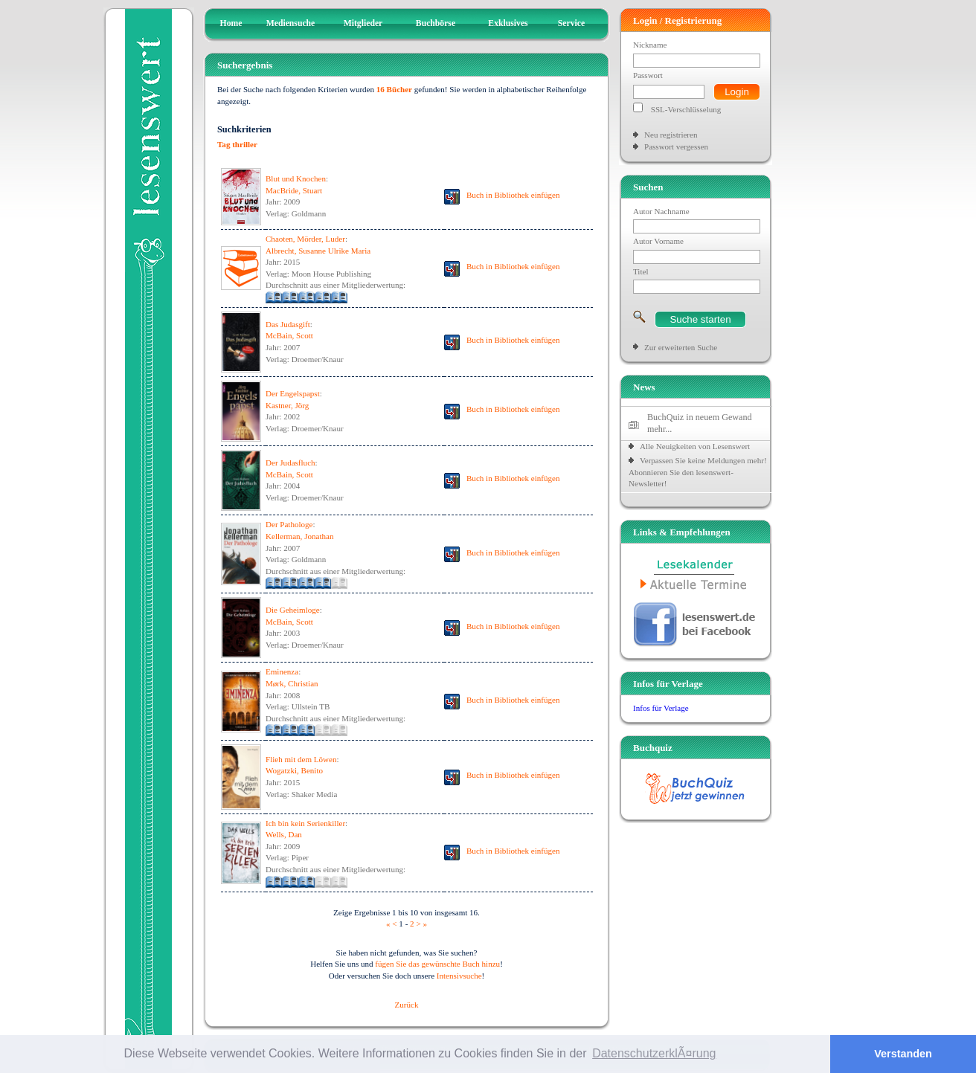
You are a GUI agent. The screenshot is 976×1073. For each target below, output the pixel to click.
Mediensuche (290, 23)
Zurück (407, 1004)
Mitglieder (363, 23)
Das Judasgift (288, 324)
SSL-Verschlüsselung (686, 109)
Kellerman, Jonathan (299, 536)
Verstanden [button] (903, 1054)
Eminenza (282, 671)
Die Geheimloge (293, 609)
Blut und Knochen (296, 178)
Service (571, 23)
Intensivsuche (459, 975)
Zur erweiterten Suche (680, 347)
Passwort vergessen (676, 146)
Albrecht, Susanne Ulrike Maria (318, 250)
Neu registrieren (670, 134)
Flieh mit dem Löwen (301, 759)
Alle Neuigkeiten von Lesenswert (695, 446)
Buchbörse (435, 23)
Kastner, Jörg (287, 405)
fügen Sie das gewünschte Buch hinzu (437, 963)
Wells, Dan (284, 834)
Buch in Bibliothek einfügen (513, 194)
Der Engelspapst (293, 393)
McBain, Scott (289, 335)
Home (231, 23)
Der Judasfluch (290, 462)
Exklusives (507, 23)
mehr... (659, 429)
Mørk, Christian (292, 683)
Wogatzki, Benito (294, 770)
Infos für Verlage (661, 707)
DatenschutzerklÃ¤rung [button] (654, 1053)
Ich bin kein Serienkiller (305, 823)
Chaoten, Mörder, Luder (305, 238)
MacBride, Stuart (294, 190)
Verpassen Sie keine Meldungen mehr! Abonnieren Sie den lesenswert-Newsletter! (698, 472)
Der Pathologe (289, 524)
